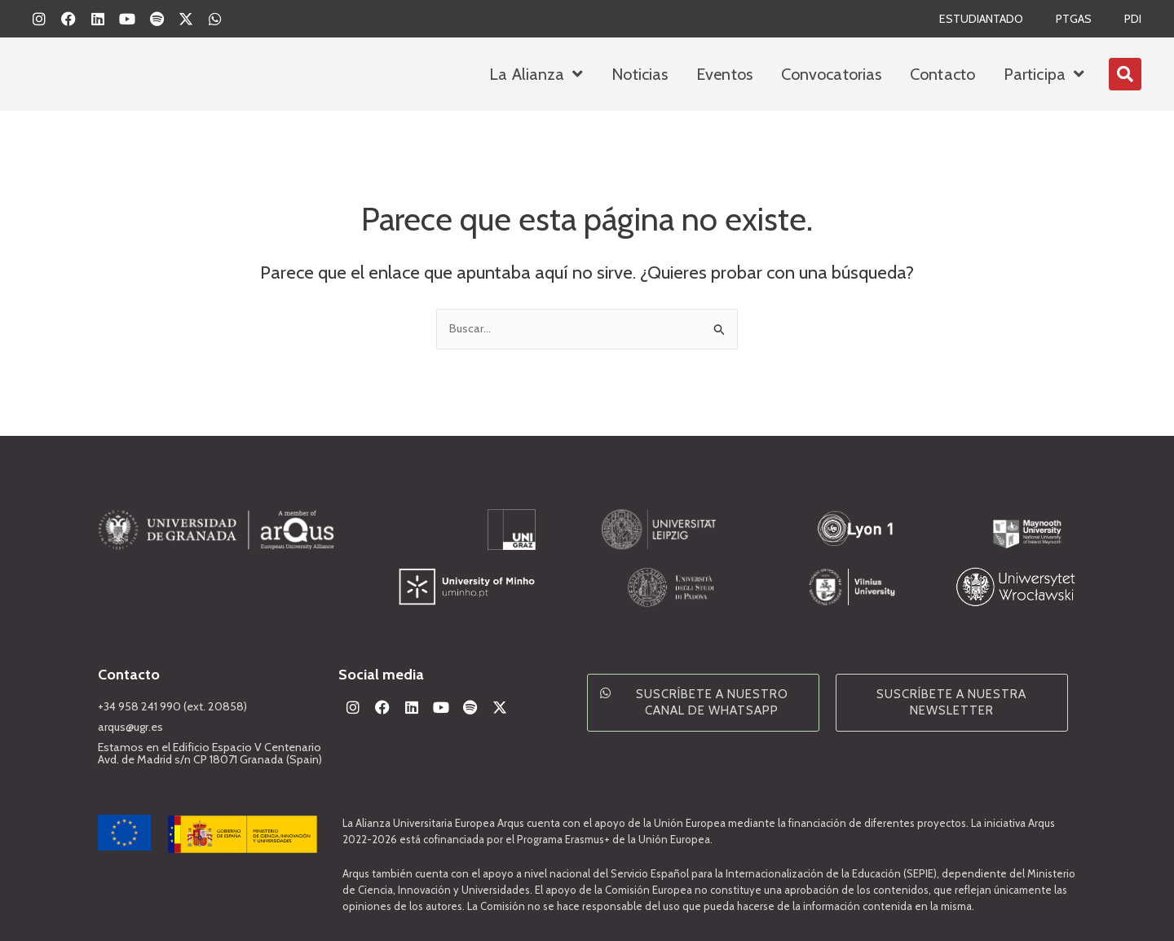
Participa (1044, 74)
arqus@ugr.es (133, 726)
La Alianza (536, 74)
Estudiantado (974, 18)
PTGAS (1071, 18)
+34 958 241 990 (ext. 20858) (176, 706)
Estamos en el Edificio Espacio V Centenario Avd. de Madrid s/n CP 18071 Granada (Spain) (215, 753)
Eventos (724, 74)
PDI (1132, 18)
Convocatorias (831, 74)
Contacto (942, 74)
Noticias (639, 74)
